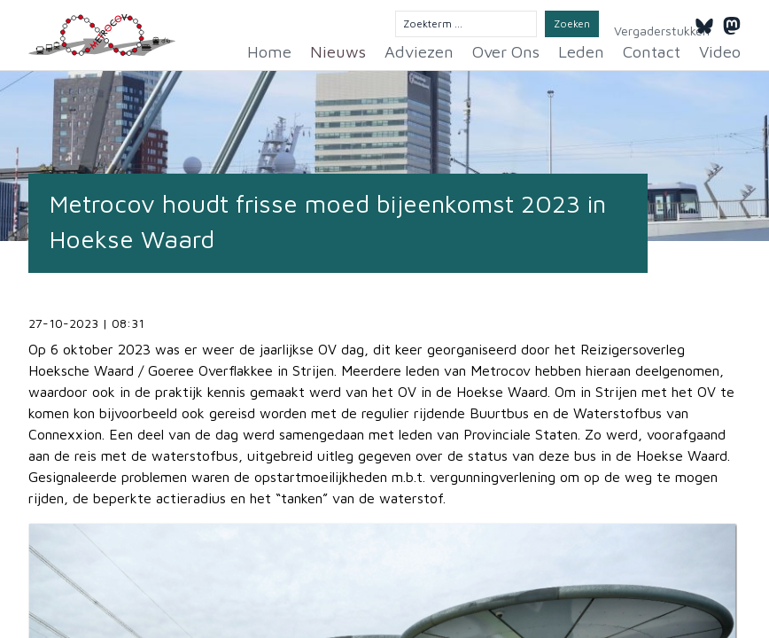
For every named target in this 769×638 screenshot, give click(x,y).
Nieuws (382, 50)
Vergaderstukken (643, 24)
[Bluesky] (704, 23)
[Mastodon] (732, 23)
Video (722, 50)
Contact (660, 50)
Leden (597, 50)
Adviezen (453, 50)
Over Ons (530, 50)
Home (320, 50)
